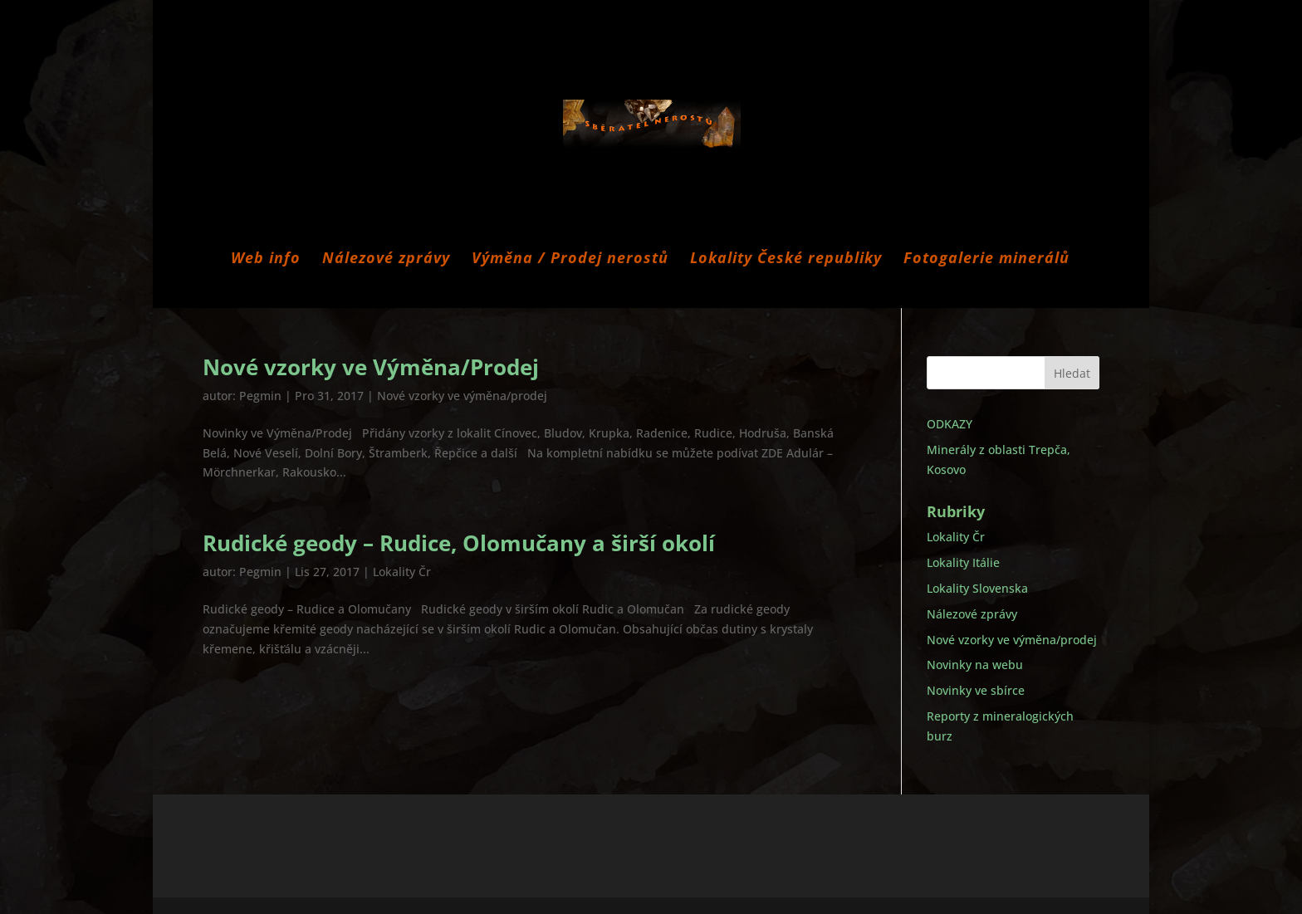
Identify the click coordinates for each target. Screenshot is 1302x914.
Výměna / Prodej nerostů (570, 259)
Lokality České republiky (786, 259)
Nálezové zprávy (386, 259)
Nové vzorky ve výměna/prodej (462, 395)
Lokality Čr (402, 571)
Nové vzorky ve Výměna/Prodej (371, 367)
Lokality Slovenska (977, 588)
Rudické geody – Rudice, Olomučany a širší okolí (459, 543)
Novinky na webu (975, 664)
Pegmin (260, 395)
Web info (266, 259)
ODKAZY (949, 424)
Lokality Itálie (963, 562)
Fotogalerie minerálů (986, 259)
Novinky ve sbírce (976, 690)
